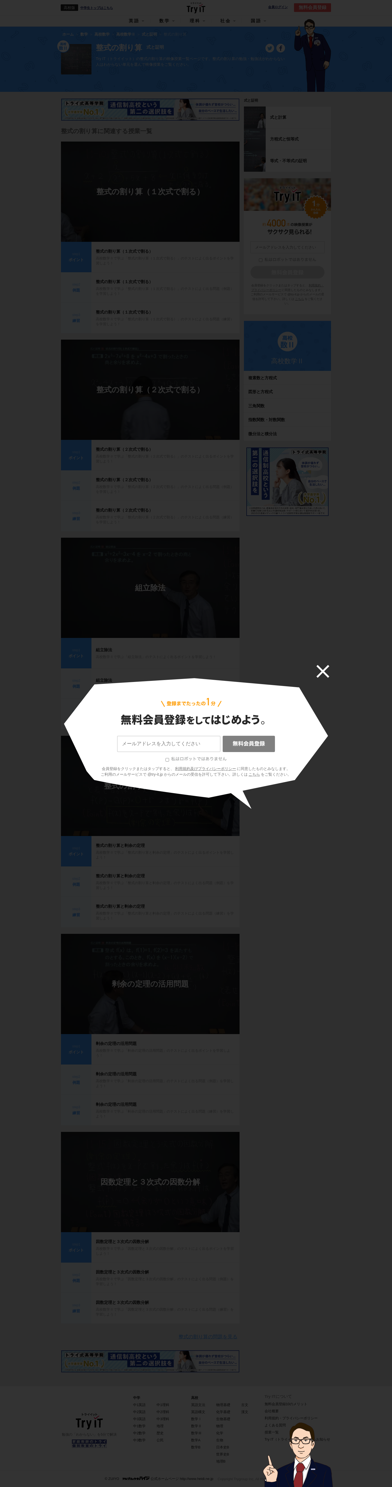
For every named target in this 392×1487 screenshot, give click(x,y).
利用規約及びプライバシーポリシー (205, 768)
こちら (254, 774)
